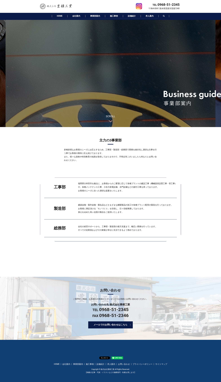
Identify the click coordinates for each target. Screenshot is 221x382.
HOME (58, 16)
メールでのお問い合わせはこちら (110, 324)
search (166, 16)
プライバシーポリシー (142, 364)
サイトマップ (161, 364)
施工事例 (114, 16)
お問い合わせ (124, 364)
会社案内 (75, 16)
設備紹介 (133, 16)
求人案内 (151, 16)
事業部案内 (95, 16)
